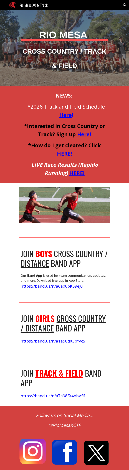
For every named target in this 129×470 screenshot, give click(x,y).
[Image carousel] (64, 207)
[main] (64, 47)
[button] (4, 5)
